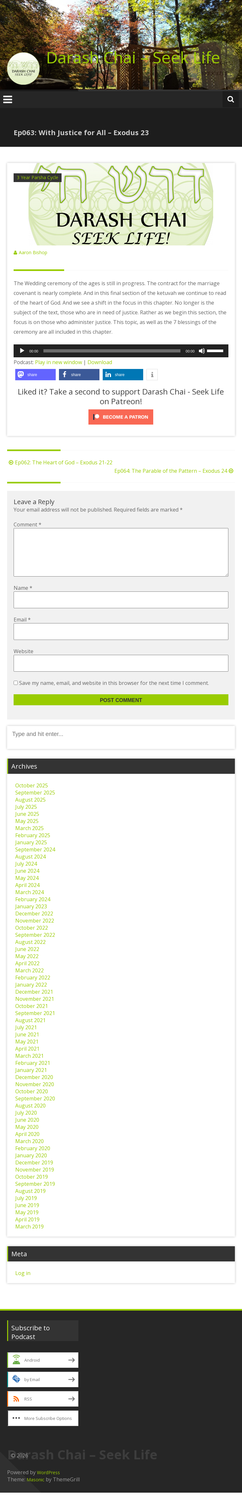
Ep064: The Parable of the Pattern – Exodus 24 (174, 470)
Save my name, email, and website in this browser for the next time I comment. (114, 693)
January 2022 (31, 995)
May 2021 (27, 1051)
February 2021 (32, 1073)
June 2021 (27, 1044)
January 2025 (31, 852)
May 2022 (27, 966)
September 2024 (35, 859)
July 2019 (26, 1208)
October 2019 (31, 1187)
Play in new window (58, 362)
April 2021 (27, 1059)
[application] (121, 350)
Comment (27, 524)
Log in (22, 1283)
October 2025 (31, 795)
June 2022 (27, 959)
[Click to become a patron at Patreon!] (121, 417)
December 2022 (34, 923)
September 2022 (35, 945)
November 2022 (34, 931)
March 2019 (29, 1236)
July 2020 (26, 1123)
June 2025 (27, 824)
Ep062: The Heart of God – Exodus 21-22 (59, 462)
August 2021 (30, 1030)
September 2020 (35, 1108)
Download (99, 362)
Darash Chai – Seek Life (133, 57)
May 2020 (27, 1137)
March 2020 (29, 1151)
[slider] (111, 350)
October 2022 (31, 938)
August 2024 (30, 866)
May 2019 (27, 1222)
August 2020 (30, 1115)
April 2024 (27, 895)
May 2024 (27, 888)
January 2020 (31, 1165)
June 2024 (27, 881)
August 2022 (30, 952)
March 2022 (29, 980)
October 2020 (31, 1101)
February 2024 (32, 909)
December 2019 (34, 1172)
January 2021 (31, 1080)
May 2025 (27, 831)
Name (23, 598)
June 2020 (27, 1130)
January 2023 (31, 916)
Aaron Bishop (33, 252)
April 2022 (27, 973)
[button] (35, 374)
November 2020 (34, 1094)
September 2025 (35, 802)
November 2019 (34, 1180)
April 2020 (27, 1144)
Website (23, 661)
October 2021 (31, 1016)
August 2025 (30, 810)
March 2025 (29, 838)
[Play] (22, 351)
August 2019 (30, 1201)
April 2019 (27, 1229)
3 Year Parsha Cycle (37, 177)
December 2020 (34, 1087)
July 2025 (26, 817)
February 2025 (32, 845)
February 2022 (32, 987)
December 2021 (34, 1002)
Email (22, 629)
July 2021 (26, 1037)
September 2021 (35, 1023)
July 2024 (26, 874)
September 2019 (35, 1194)
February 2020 (32, 1158)
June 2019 (27, 1215)
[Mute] (202, 351)
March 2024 (29, 902)
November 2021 (34, 1009)
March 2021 (29, 1066)
